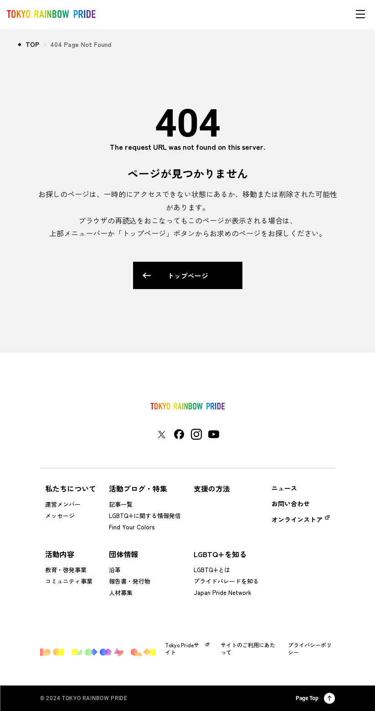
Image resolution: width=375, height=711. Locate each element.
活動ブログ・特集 (138, 488)
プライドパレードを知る (226, 581)
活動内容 (59, 553)
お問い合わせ (291, 503)
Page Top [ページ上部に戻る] (315, 698)
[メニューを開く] (360, 14)
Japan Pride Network (222, 592)
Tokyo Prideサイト (187, 648)
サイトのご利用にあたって (248, 648)
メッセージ (60, 515)
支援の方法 (212, 488)
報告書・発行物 (129, 581)
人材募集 (121, 592)
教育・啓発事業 (66, 569)
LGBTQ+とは (212, 569)
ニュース (284, 488)
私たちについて (70, 488)
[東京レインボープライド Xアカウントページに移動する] (161, 434)
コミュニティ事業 (68, 581)
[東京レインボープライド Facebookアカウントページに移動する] (179, 434)
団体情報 (123, 553)
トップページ (175, 275)
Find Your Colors (131, 527)
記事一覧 (121, 504)
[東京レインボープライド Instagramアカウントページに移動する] (196, 434)
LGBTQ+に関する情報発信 (145, 515)
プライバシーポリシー (310, 648)
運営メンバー (63, 504)
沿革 (115, 569)
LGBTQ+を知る (220, 553)
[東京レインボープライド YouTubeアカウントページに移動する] (213, 434)
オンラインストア (297, 519)
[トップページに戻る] (187, 406)
